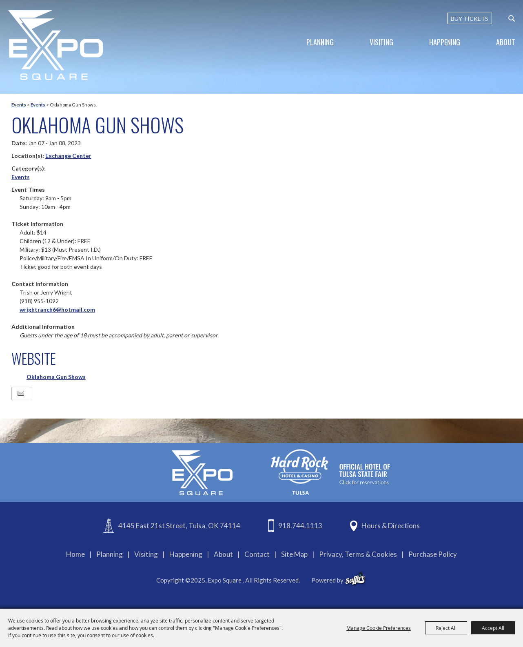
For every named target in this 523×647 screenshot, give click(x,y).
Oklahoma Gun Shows (56, 376)
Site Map (294, 554)
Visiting (381, 42)
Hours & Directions (390, 525)
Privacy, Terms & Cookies (358, 554)
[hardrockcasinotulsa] (330, 472)
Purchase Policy (432, 554)
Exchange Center (68, 155)
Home (75, 554)
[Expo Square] (55, 45)
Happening (444, 42)
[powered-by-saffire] (355, 579)
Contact (257, 554)
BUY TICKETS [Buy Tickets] (469, 18)
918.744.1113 (300, 525)
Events (18, 104)
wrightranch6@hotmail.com (57, 309)
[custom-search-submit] (511, 18)
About (505, 42)
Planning (320, 42)
